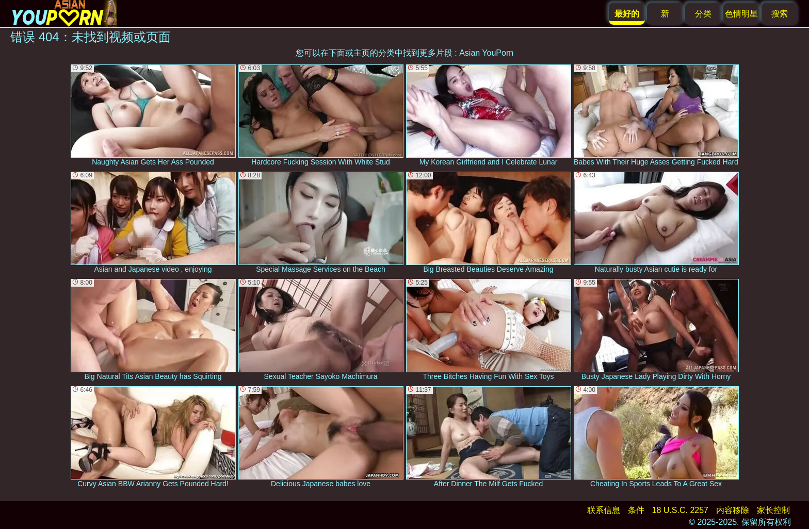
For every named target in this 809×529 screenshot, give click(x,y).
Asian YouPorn (486, 52)
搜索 (779, 13)
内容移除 (732, 510)
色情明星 (741, 13)
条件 (636, 510)
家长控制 (773, 510)
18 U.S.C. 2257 (680, 510)
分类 (703, 13)
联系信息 (603, 510)
